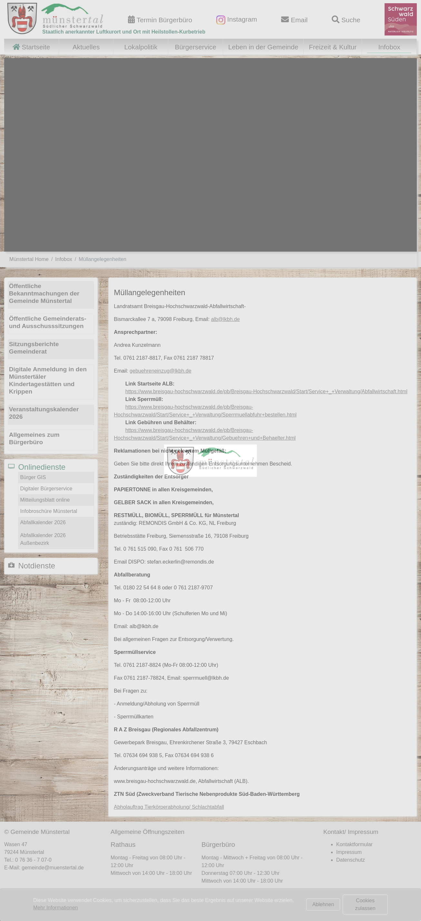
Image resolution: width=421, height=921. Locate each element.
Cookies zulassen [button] (365, 904)
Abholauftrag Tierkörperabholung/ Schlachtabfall (169, 807)
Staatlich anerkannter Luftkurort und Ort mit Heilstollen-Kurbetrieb (123, 32)
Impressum (349, 852)
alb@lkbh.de (225, 319)
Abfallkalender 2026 (42, 522)
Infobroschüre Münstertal (48, 511)
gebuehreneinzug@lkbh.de (160, 371)
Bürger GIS (33, 477)
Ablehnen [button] (323, 904)
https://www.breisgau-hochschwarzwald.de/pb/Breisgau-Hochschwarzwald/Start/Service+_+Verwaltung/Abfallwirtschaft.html (266, 391)
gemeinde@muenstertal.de (52, 867)
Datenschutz (350, 860)
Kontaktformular (354, 844)
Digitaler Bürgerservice (46, 488)
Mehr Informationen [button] (55, 907)
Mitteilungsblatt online (45, 500)
